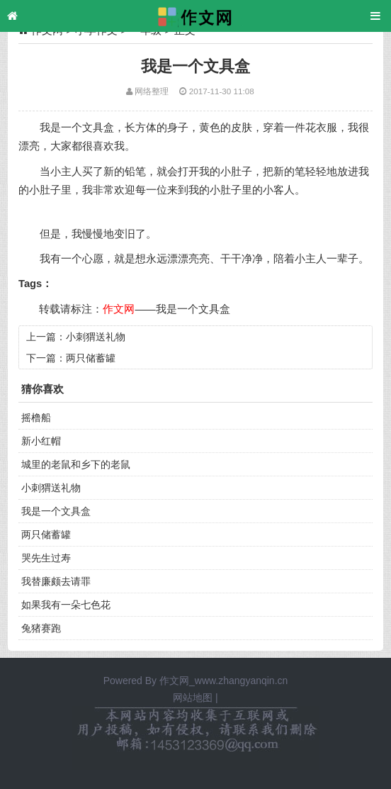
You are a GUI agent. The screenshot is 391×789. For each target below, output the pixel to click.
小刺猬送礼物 (95, 336)
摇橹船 (36, 417)
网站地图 (192, 697)
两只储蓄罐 (90, 358)
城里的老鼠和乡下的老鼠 (75, 464)
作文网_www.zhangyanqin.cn (223, 680)
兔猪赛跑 (41, 628)
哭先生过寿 (46, 558)
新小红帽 (41, 441)
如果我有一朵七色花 (65, 604)
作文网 (119, 309)
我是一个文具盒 (193, 309)
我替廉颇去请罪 (56, 581)
